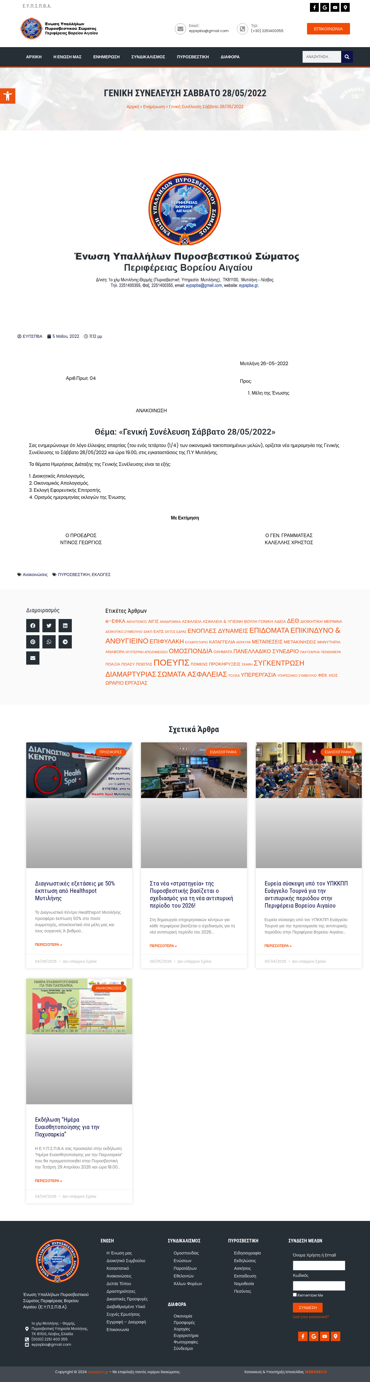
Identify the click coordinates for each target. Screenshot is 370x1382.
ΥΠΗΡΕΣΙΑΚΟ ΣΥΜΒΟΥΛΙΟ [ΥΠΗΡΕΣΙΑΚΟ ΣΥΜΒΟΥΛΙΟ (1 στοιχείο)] (297, 675)
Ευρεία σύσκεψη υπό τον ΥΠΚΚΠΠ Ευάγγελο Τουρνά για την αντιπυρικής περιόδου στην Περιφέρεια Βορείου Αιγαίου (306, 894)
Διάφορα (230, 57)
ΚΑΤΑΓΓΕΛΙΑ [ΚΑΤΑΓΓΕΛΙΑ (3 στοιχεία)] (222, 642)
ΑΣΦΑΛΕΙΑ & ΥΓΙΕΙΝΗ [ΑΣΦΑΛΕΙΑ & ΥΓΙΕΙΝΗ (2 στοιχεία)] (223, 621)
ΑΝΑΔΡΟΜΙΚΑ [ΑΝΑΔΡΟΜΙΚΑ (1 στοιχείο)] (170, 622)
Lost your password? (311, 1317)
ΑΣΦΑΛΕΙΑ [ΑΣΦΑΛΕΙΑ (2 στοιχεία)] (192, 621)
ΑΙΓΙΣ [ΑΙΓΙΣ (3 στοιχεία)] (153, 621)
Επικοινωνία (118, 1330)
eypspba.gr (98, 1371)
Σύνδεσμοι (183, 1348)
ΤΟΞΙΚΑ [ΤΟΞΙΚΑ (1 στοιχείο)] (234, 675)
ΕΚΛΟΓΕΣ (101, 574)
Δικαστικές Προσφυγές (127, 1299)
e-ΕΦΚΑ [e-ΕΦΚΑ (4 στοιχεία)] (115, 621)
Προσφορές (184, 1322)
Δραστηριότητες (121, 1291)
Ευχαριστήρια (186, 1335)
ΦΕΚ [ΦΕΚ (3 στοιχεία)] (322, 675)
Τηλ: (254, 25)
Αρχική (34, 57)
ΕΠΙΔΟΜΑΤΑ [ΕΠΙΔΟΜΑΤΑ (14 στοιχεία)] (269, 630)
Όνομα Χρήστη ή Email (314, 1255)
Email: (194, 25)
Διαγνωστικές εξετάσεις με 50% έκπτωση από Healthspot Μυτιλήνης (75, 891)
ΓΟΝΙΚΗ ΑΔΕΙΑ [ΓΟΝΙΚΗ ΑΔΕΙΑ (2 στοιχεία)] (272, 621)
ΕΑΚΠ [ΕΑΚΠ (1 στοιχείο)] (148, 632)
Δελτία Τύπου (119, 1284)
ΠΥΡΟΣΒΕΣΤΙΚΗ (74, 574)
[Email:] (180, 28)
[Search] (347, 57)
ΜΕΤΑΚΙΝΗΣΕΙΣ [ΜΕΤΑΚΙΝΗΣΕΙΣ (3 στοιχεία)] (300, 642)
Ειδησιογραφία (247, 1253)
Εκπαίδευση (245, 1276)
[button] (32, 625)
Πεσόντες (242, 1291)
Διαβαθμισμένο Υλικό (126, 1307)
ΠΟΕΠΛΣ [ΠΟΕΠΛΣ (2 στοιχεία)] (144, 664)
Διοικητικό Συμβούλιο (126, 1261)
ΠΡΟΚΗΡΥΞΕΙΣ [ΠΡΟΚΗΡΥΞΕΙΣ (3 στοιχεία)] (224, 664)
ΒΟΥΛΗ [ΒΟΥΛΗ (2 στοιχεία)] (250, 621)
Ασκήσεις (242, 1268)
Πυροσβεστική (193, 57)
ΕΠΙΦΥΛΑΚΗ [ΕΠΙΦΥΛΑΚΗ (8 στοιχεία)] (167, 641)
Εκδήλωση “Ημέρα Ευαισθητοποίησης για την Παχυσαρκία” (67, 1127)
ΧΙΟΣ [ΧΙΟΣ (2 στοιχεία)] (333, 675)
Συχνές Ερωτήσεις (123, 1314)
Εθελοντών (184, 1276)
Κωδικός (300, 1275)
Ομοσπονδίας (186, 1253)
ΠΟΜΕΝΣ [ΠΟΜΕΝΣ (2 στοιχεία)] (199, 664)
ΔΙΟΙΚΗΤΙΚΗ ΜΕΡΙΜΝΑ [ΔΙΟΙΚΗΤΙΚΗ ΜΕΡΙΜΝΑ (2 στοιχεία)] (321, 621)
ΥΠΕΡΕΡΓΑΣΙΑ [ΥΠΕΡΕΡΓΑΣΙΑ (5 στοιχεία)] (258, 674)
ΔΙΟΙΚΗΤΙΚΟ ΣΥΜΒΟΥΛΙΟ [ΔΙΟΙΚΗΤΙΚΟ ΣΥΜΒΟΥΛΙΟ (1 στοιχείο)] (123, 632)
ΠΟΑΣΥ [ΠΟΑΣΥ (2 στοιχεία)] (128, 664)
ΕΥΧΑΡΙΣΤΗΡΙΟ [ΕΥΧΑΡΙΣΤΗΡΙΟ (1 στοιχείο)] (196, 642)
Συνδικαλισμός (148, 57)
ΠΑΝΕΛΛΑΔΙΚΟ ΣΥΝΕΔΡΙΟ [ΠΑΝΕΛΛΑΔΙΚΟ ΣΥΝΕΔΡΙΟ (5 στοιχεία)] (266, 651)
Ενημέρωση (106, 57)
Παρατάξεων (185, 1268)
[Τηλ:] (242, 28)
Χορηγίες (182, 1329)
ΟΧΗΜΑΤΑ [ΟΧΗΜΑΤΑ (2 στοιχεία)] (222, 652)
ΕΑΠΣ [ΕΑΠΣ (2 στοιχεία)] (158, 631)
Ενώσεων (182, 1261)
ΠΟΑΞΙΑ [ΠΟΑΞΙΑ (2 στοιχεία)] (112, 664)
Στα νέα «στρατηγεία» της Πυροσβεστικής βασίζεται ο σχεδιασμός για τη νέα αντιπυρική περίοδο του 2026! (191, 894)
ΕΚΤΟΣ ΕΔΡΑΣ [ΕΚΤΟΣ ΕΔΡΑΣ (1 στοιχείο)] (176, 632)
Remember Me (308, 1295)
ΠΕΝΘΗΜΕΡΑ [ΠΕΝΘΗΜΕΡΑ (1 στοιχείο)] (331, 652)
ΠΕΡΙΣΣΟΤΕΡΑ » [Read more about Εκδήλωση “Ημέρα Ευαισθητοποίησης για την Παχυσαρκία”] (48, 1180)
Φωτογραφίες (186, 1342)
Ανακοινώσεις (35, 574)
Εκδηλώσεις (245, 1261)
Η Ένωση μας (67, 57)
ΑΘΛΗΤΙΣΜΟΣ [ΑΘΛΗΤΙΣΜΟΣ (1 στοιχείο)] (137, 622)
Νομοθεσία (244, 1284)
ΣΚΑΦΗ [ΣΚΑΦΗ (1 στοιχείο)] (247, 664)
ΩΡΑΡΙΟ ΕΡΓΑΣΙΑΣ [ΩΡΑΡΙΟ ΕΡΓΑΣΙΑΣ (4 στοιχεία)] (126, 683)
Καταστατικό (118, 1268)
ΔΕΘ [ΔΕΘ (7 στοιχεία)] (293, 621)
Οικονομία (183, 1316)
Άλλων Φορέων (188, 1284)
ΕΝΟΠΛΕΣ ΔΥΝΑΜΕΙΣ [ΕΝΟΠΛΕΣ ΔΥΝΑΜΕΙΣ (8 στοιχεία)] (218, 631)
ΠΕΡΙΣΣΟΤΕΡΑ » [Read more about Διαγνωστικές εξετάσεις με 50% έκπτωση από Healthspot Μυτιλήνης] (48, 944)
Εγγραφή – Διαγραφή (126, 1322)
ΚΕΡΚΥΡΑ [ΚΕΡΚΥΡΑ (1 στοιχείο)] (243, 642)
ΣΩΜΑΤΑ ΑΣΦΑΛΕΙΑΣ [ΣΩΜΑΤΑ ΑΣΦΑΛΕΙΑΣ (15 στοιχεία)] (192, 674)
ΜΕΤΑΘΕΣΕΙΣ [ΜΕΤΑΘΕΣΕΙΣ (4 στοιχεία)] (267, 641)
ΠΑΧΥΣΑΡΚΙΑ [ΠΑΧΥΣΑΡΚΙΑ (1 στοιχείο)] (310, 652)
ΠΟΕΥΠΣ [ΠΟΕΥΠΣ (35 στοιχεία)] (172, 662)
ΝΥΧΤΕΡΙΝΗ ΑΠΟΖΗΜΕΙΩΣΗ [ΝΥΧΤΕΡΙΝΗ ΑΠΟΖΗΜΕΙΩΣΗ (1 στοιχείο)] (146, 652)
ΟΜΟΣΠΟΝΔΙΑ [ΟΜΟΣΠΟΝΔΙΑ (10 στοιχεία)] (191, 651)
